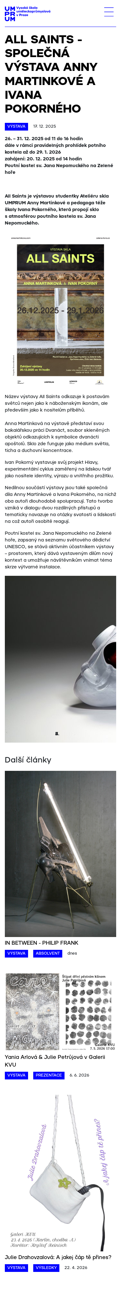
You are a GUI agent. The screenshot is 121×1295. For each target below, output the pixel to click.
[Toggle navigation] (109, 11)
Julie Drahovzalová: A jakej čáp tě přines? (58, 1257)
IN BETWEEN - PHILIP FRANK (41, 943)
